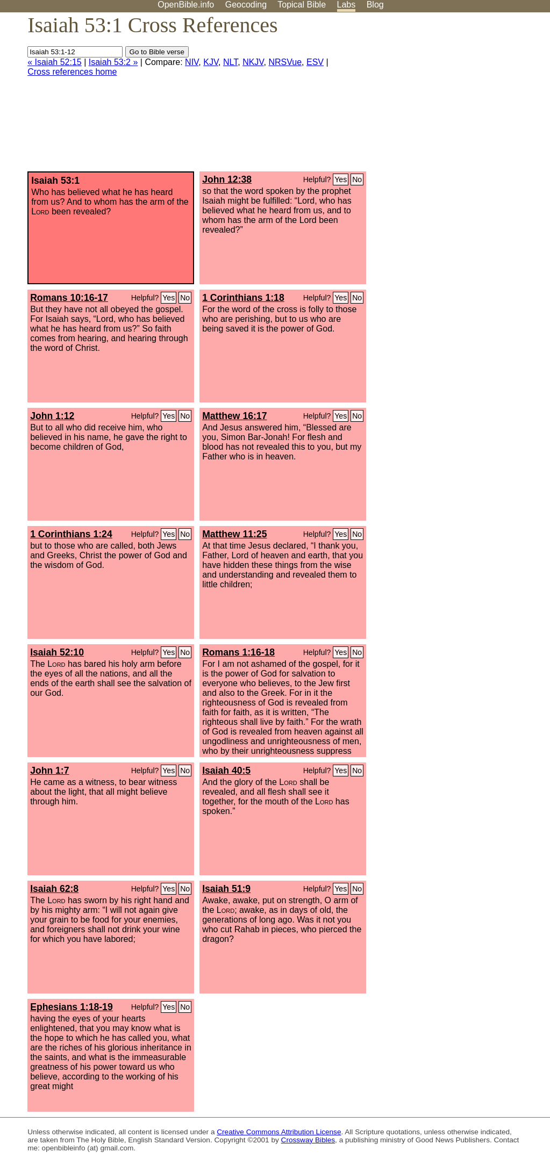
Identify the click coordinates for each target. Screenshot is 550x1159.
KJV (210, 62)
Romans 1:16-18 (238, 652)
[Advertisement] (441, 96)
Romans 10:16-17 (69, 297)
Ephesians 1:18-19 (71, 1007)
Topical (301, 4)
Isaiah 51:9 (226, 888)
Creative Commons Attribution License (279, 1132)
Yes (340, 179)
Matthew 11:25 (234, 534)
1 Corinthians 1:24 (71, 534)
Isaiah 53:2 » (113, 62)
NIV (191, 62)
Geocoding (246, 4)
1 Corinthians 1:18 (243, 297)
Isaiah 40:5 (226, 770)
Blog (375, 4)
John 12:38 (227, 179)
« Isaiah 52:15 (54, 62)
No (357, 179)
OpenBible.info (186, 4)
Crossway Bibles (308, 1140)
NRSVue (285, 62)
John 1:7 (49, 770)
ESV (315, 62)
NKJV (252, 62)
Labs (346, 4)
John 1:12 (52, 416)
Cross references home (72, 71)
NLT (230, 62)
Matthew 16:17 (234, 416)
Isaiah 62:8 (54, 888)
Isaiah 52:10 (57, 652)
